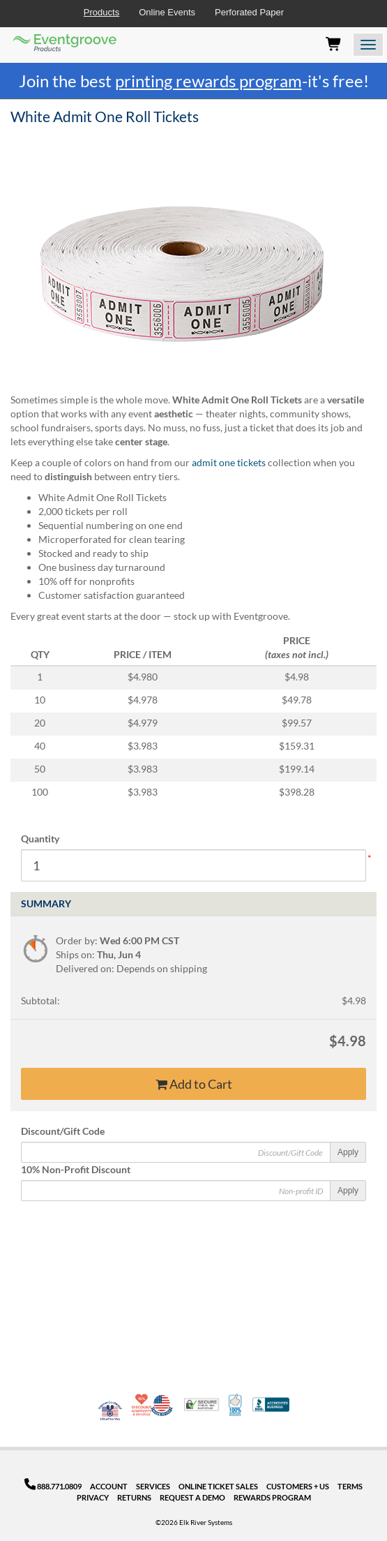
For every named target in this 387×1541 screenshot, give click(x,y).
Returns (134, 1497)
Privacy (93, 1497)
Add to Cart (193, 1084)
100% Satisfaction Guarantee (236, 1404)
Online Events (167, 12)
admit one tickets (229, 462)
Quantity (40, 838)
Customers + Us (297, 1486)
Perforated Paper (249, 12)
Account (109, 1486)
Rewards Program (272, 1497)
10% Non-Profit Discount (75, 1169)
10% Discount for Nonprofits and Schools (143, 1404)
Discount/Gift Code (63, 1131)
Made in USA (161, 1404)
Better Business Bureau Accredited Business (270, 1404)
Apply (347, 1152)
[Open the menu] (368, 45)
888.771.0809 (53, 1486)
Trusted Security (201, 1404)
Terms (350, 1486)
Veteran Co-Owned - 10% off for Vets (110, 1413)
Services (153, 1486)
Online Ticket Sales (218, 1486)
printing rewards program (208, 80)
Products (101, 12)
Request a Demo (192, 1497)
